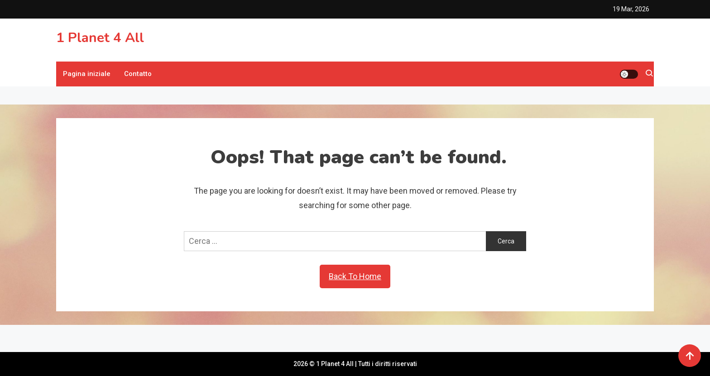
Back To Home (355, 276)
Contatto (138, 74)
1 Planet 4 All (100, 38)
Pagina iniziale (86, 74)
